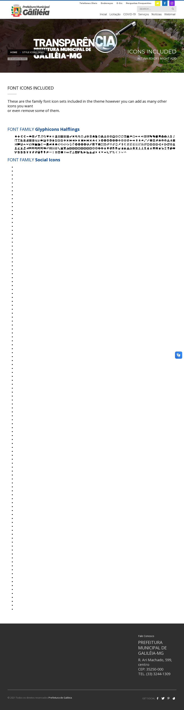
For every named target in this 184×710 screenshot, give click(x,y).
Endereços (107, 3)
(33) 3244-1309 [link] (158, 673)
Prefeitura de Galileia (60, 697)
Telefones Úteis (88, 3)
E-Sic (119, 3)
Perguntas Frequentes (138, 3)
